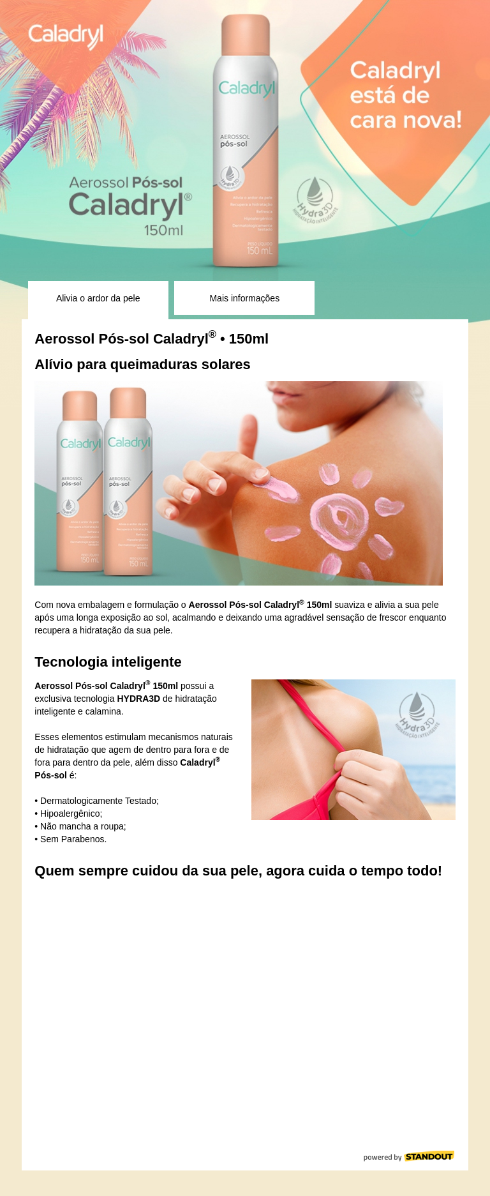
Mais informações (244, 298)
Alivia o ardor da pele (98, 298)
